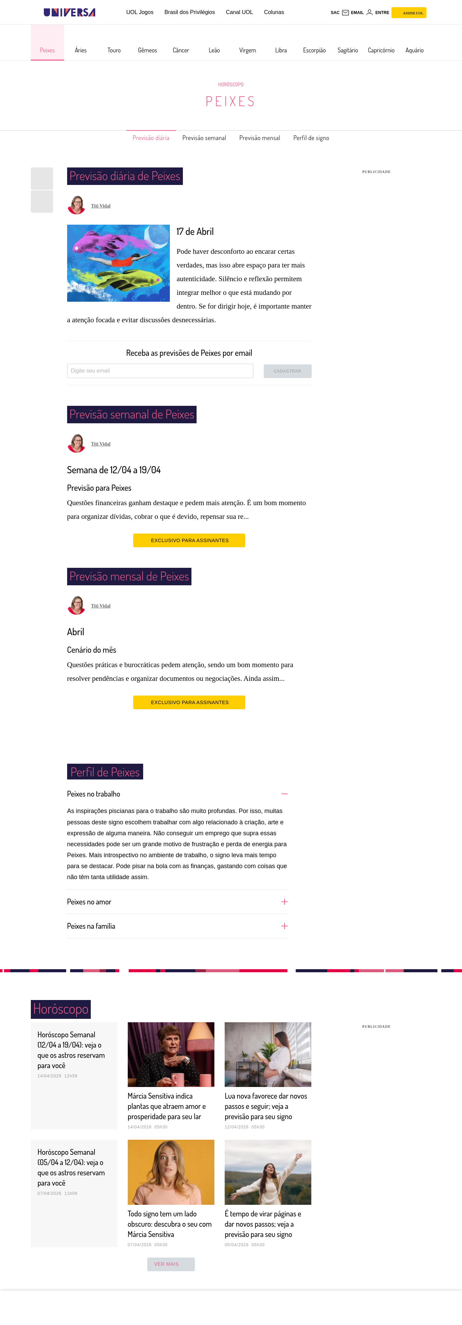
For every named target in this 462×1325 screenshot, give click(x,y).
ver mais (171, 1274)
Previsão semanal (201, 137)
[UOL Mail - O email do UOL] (352, 13)
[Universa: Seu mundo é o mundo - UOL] (69, 12)
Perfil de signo (323, 137)
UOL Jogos (139, 12)
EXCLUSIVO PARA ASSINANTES (189, 540)
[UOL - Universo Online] (101, 12)
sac (335, 12)
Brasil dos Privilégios (189, 12)
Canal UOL (239, 12)
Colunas (274, 12)
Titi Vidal (101, 206)
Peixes (231, 100)
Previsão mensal (264, 137)
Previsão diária (140, 137)
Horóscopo (231, 84)
